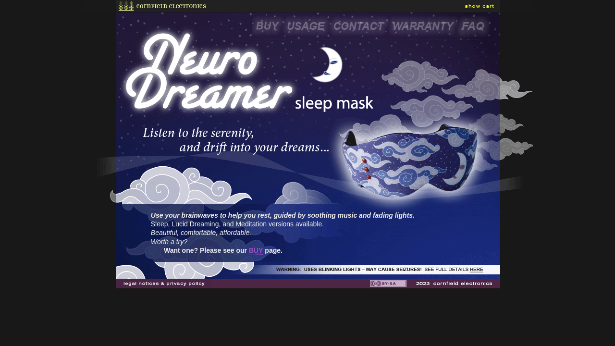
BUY (256, 250)
